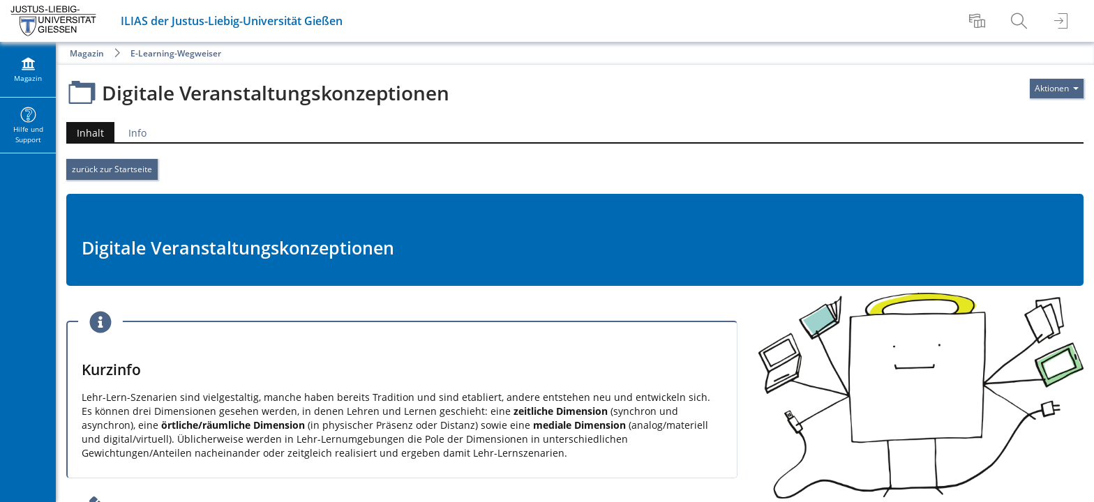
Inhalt (90, 132)
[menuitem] (979, 21)
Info (137, 132)
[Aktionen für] (1057, 88)
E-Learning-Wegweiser (175, 53)
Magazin (87, 53)
